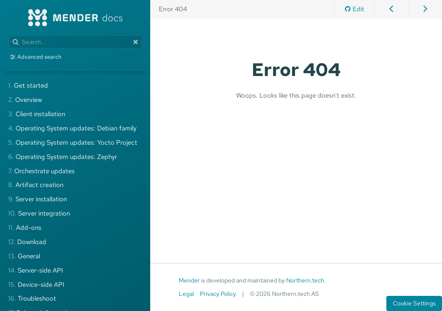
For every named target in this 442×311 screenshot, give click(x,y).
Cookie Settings (414, 303)
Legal (186, 294)
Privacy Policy (218, 294)
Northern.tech (305, 280)
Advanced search (39, 56)
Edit (354, 8)
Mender (189, 280)
